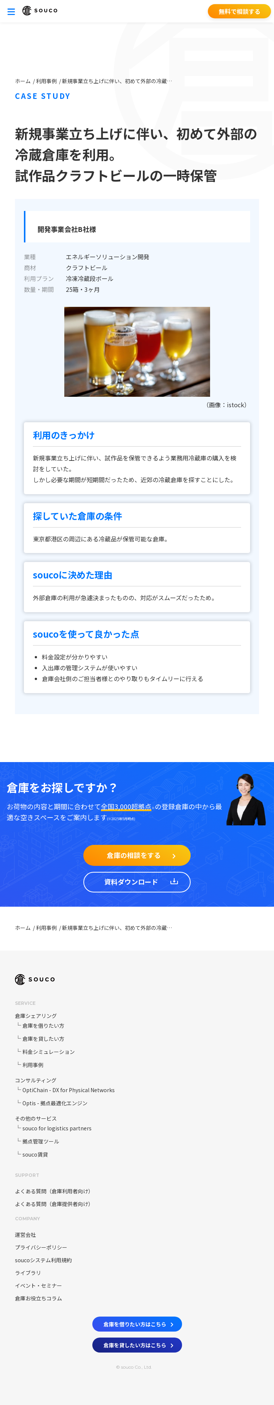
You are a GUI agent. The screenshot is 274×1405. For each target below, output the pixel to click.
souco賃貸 (35, 1154)
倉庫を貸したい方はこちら (138, 1343)
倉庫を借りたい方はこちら (138, 1322)
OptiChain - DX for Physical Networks (68, 1090)
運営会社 (25, 1234)
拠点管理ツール (40, 1141)
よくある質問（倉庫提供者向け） (54, 1204)
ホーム (23, 81)
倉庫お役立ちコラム (38, 1298)
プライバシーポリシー (41, 1247)
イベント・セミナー (38, 1285)
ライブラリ (28, 1272)
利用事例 (47, 81)
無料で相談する (240, 11)
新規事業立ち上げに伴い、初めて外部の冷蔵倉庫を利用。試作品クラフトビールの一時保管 (118, 81)
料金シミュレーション (48, 1051)
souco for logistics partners (57, 1128)
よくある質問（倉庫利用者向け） (54, 1191)
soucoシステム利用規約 (43, 1260)
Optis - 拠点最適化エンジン (54, 1103)
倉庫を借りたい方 (43, 1025)
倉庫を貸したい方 (43, 1038)
